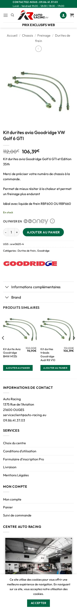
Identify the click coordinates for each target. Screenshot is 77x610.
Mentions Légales (16, 475)
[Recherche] (12, 15)
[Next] (73, 346)
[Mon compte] (63, 15)
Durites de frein (27, 250)
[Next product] (38, 49)
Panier (8, 507)
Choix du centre (14, 443)
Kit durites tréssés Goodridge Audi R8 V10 (47, 354)
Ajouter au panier (43, 232)
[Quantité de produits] (11, 232)
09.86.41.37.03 (14, 420)
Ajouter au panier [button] (18, 367)
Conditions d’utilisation (19, 451)
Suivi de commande (17, 515)
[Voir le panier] (72, 15)
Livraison (9, 467)
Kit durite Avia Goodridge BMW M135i (12, 352)
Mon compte (12, 499)
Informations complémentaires (32, 287)
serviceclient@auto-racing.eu (24, 415)
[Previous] (3, 346)
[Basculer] (7, 287)
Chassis (27, 35)
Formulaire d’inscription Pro (23, 459)
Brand (12, 297)
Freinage (44, 35)
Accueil (12, 35)
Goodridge (43, 250)
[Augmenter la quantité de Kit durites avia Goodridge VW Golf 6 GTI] (17, 232)
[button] (5, 15)
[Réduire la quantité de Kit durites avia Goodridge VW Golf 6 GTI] (5, 232)
